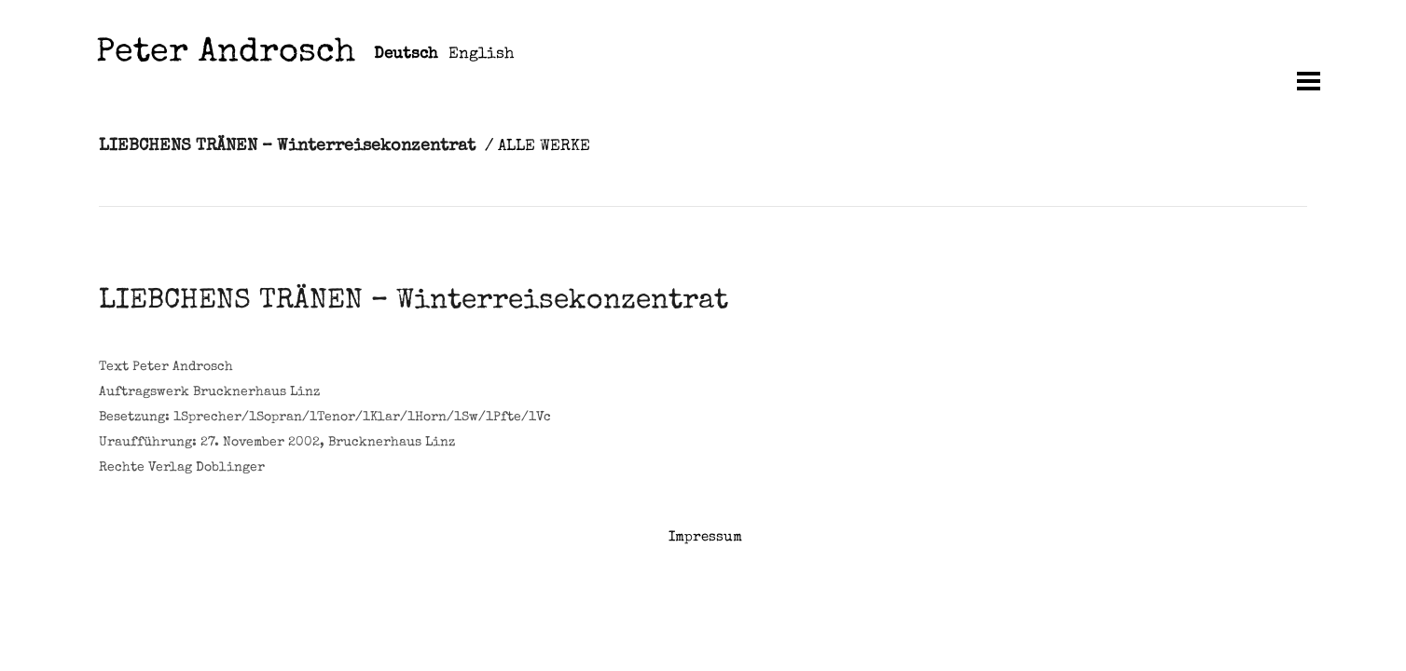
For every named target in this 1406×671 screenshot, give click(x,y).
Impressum (705, 537)
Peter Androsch (225, 54)
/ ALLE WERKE (537, 147)
